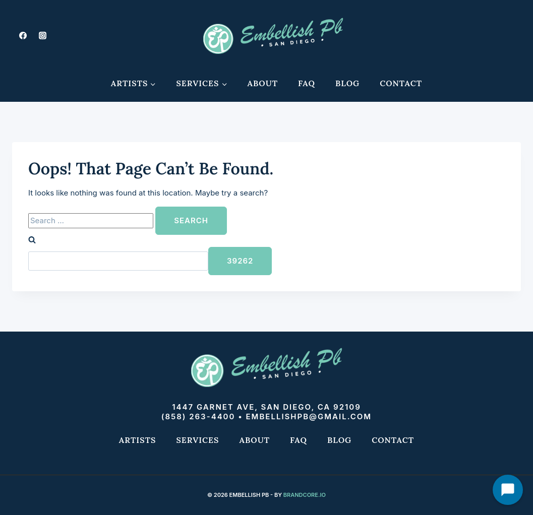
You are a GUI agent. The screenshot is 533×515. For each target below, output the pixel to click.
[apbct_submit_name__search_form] (240, 261)
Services (197, 440)
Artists (137, 440)
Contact (401, 83)
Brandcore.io (304, 494)
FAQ (306, 83)
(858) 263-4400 (198, 416)
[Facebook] (22, 35)
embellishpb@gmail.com (309, 416)
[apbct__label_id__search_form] (118, 261)
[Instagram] (42, 35)
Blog (347, 83)
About (262, 83)
